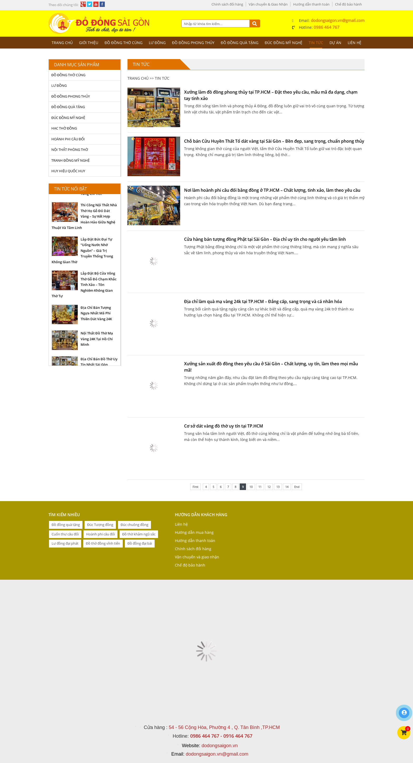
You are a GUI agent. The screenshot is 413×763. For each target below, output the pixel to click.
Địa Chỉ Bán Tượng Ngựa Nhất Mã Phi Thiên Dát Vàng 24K (96, 313)
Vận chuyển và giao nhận (197, 556)
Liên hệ (354, 42)
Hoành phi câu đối (100, 534)
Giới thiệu (88, 42)
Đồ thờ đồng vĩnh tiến (103, 543)
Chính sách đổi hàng (227, 4)
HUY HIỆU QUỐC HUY (68, 171)
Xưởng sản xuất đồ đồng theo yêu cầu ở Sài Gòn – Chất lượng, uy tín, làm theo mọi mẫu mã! (271, 367)
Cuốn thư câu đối (65, 534)
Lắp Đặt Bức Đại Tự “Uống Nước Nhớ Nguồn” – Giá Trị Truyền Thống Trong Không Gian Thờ (82, 250)
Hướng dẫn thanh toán (311, 4)
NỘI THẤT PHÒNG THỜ (69, 149)
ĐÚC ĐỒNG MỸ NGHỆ (283, 42)
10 (251, 487)
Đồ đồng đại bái (139, 543)
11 (260, 487)
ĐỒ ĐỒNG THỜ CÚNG (123, 42)
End (296, 487)
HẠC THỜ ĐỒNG (64, 128)
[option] (84, 216)
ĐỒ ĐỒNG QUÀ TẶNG (239, 42)
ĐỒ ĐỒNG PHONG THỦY (193, 42)
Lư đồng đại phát (65, 543)
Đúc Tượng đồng (100, 524)
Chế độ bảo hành (348, 4)
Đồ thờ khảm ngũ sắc (138, 534)
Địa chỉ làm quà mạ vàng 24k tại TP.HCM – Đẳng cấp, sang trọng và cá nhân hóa (263, 301)
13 (277, 487)
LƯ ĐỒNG (157, 42)
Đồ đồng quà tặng (66, 524)
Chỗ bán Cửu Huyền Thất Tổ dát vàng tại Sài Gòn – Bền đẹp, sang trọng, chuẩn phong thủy (274, 141)
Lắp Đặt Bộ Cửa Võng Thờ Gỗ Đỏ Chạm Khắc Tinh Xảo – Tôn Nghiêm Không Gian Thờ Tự (84, 284)
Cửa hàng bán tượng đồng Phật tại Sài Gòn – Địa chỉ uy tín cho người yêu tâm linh (265, 239)
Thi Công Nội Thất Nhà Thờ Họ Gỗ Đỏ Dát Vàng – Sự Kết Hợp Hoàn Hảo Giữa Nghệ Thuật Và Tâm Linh (84, 216)
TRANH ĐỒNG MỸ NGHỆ (70, 160)
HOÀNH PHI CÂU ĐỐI (68, 139)
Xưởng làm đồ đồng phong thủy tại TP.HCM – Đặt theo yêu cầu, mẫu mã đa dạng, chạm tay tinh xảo (270, 95)
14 (286, 487)
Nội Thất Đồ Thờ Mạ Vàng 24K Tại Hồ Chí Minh (97, 339)
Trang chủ (62, 42)
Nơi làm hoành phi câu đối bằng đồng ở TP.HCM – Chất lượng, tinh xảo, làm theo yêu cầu (272, 190)
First (195, 487)
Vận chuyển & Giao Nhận (268, 4)
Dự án (335, 42)
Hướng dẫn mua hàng (194, 532)
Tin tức (316, 42)
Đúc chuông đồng (134, 524)
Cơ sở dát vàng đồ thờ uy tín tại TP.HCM (223, 426)
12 (269, 487)
